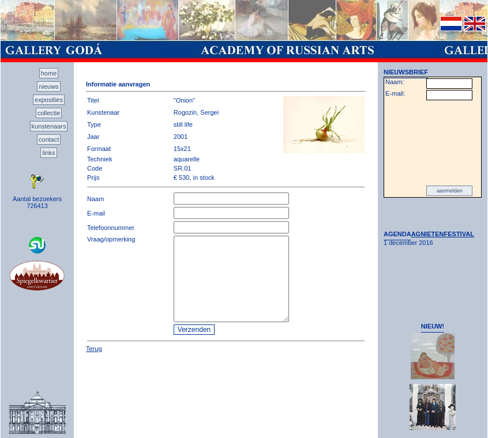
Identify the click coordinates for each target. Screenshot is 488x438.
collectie (49, 113)
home (49, 73)
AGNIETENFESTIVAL (442, 234)
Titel (93, 100)
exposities (49, 99)
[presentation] (432, 142)
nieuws (48, 86)
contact (49, 139)
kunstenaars (49, 126)
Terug (94, 348)
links (48, 152)
